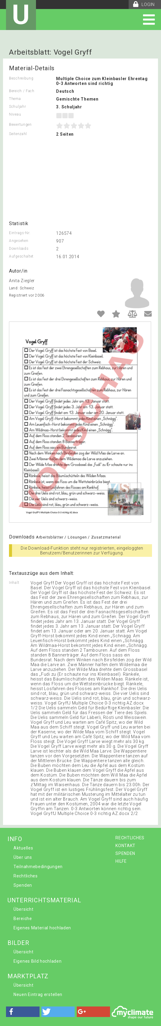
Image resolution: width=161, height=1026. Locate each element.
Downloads (18, 248)
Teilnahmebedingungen (38, 866)
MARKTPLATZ (28, 976)
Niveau (15, 114)
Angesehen (18, 241)
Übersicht (23, 909)
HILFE (121, 861)
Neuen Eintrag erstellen (37, 994)
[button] (23, 1011)
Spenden (22, 885)
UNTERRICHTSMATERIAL (44, 900)
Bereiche (22, 918)
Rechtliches (25, 876)
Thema (15, 99)
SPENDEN (125, 853)
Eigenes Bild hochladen (37, 961)
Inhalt (14, 583)
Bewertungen (20, 124)
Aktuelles (23, 848)
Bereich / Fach (21, 91)
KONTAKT (125, 845)
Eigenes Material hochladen (42, 927)
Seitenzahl (18, 134)
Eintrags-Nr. (19, 233)
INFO (14, 839)
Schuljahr (17, 106)
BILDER (18, 942)
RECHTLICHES (130, 837)
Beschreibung (21, 78)
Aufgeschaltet (21, 256)
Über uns (22, 857)
